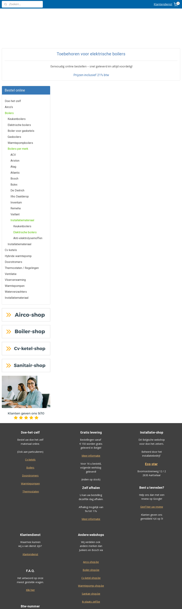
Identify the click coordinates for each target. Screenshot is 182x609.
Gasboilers (14, 74)
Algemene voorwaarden (91, 582)
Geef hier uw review (151, 444)
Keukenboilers (17, 56)
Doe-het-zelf (13, 38)
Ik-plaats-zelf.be (91, 539)
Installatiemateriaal (22, 158)
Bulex (13, 122)
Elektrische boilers (19, 62)
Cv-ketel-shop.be (91, 515)
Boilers (9, 50)
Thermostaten (30, 429)
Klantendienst (163, 4)
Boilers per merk (18, 86)
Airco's (9, 44)
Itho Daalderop (19, 134)
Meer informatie (91, 393)
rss (110, 602)
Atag (13, 104)
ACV (13, 92)
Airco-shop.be (91, 499)
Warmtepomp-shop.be (91, 523)
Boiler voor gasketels (21, 68)
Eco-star (151, 401)
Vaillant (15, 152)
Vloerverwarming (15, 217)
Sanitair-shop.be (91, 531)
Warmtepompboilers (20, 80)
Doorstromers (13, 199)
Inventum (16, 140)
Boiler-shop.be (91, 507)
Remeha (15, 146)
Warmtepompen (15, 223)
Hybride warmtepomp (18, 193)
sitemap (103, 602)
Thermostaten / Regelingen (22, 205)
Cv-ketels (11, 187)
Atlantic (15, 110)
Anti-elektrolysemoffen (27, 175)
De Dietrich (17, 128)
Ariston (14, 98)
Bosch (14, 116)
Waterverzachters (16, 229)
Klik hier (30, 527)
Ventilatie (11, 211)
